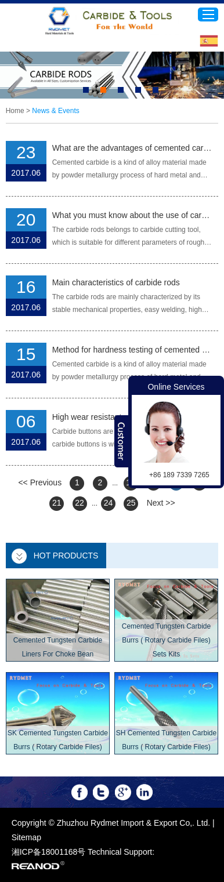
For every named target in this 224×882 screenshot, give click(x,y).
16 (25, 286)
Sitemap (26, 837)
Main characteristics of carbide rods (116, 282)
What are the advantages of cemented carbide (132, 148)
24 (108, 502)
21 (57, 502)
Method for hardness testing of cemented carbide (132, 349)
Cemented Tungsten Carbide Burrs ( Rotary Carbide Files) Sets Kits (166, 640)
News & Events (55, 111)
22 (79, 502)
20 (25, 219)
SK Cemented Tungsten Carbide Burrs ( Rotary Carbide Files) (58, 740)
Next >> (161, 502)
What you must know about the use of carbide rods (132, 215)
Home (15, 111)
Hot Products (66, 555)
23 (25, 152)
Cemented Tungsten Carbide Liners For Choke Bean (57, 647)
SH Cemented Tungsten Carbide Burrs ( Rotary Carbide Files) (166, 740)
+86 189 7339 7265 (179, 475)
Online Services (175, 386)
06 (25, 421)
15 (25, 354)
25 (131, 502)
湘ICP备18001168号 (49, 851)
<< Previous (40, 482)
